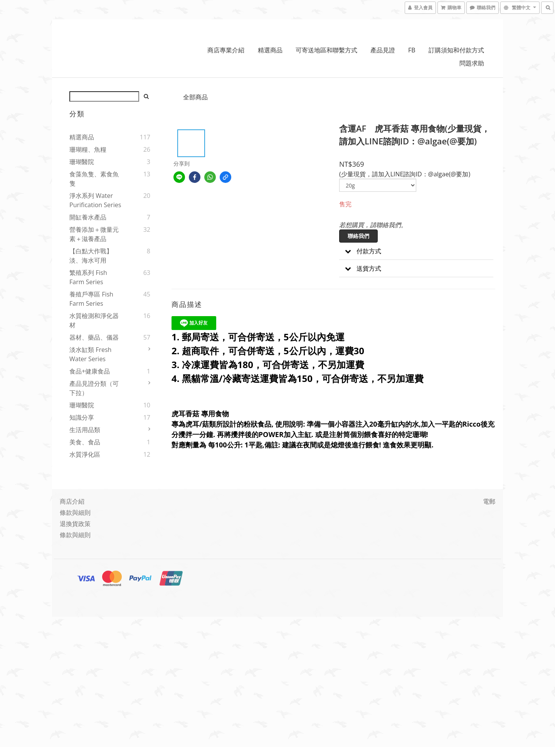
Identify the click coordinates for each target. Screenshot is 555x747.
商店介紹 (72, 501)
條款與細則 (75, 512)
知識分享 (81, 417)
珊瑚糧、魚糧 (87, 149)
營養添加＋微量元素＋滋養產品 (94, 234)
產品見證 (382, 50)
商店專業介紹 (225, 50)
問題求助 (471, 63)
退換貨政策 (75, 523)
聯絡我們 (358, 236)
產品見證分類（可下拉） (94, 388)
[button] (416, 251)
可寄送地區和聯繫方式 (326, 50)
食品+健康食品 (89, 371)
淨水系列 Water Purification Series (95, 200)
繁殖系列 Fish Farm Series (88, 277)
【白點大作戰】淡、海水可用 (91, 256)
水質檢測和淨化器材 (94, 320)
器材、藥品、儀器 (94, 337)
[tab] (416, 251)
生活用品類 (84, 429)
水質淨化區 (84, 454)
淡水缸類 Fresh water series (90, 354)
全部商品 (195, 97)
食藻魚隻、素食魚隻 (94, 179)
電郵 (489, 501)
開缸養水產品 (87, 217)
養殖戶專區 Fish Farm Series (91, 299)
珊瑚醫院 (81, 161)
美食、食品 (84, 442)
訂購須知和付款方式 (456, 50)
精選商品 (270, 50)
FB (411, 50)
